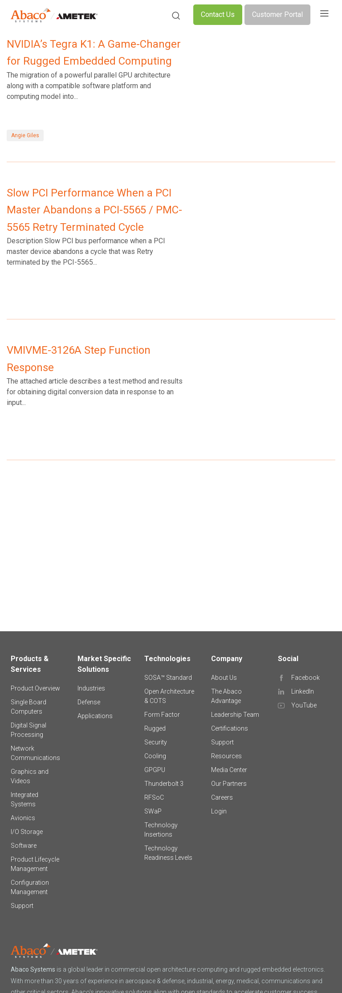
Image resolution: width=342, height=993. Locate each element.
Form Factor (162, 714)
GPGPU (154, 769)
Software (24, 845)
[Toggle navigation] (324, 14)
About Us (224, 677)
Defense (88, 702)
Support (22, 905)
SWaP (153, 811)
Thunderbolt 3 (163, 783)
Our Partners (229, 783)
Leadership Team (235, 714)
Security (155, 742)
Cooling (155, 756)
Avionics (23, 817)
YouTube (304, 705)
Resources (226, 756)
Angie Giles (25, 135)
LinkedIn (302, 691)
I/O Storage (27, 831)
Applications (95, 715)
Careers (222, 797)
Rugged (155, 728)
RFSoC (154, 797)
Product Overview (35, 688)
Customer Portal (277, 14)
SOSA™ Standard (168, 677)
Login (219, 811)
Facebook (305, 677)
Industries (91, 688)
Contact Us (218, 14)
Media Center (229, 769)
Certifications (229, 728)
